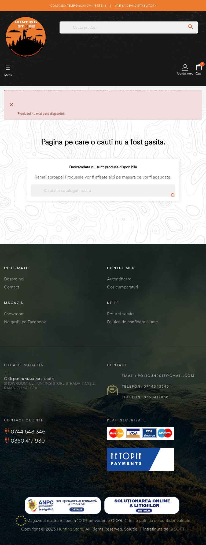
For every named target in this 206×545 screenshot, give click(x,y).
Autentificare (119, 278)
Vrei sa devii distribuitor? (135, 6)
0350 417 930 (24, 440)
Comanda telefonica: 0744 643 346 (78, 6)
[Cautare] (103, 190)
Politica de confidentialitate (132, 321)
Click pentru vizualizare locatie (29, 378)
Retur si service (121, 313)
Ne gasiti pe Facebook (25, 321)
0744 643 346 (24, 431)
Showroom (14, 313)
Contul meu (185, 69)
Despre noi (14, 278)
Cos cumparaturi (122, 287)
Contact (11, 287)
